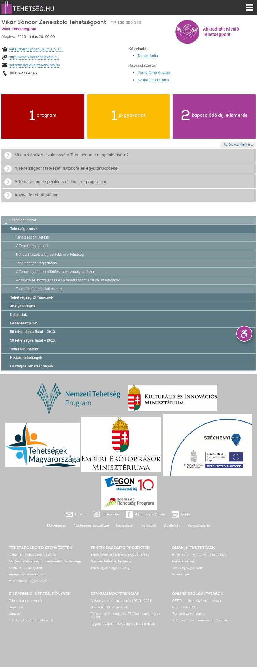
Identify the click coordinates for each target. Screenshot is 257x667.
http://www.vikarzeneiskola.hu (34, 57)
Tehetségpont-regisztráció (36, 263)
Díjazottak (18, 315)
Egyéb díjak (181, 574)
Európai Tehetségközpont (27, 574)
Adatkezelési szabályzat (91, 525)
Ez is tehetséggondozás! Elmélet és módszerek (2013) (125, 615)
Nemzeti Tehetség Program (111, 561)
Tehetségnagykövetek (188, 568)
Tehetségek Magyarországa (111, 568)
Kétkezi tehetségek (26, 358)
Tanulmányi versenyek (188, 613)
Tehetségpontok (23, 229)
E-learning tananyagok (25, 600)
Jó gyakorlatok (22, 306)
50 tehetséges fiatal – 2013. (33, 332)
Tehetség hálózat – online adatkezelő (199, 620)
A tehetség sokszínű (150, 514)
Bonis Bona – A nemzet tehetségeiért (199, 554)
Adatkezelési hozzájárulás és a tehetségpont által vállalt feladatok (68, 280)
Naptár (186, 514)
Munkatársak (56, 525)
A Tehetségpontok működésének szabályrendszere (56, 272)
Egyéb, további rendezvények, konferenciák (123, 624)
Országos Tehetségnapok (31, 366)
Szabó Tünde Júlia (153, 80)
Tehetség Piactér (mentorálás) (31, 620)
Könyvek (15, 613)
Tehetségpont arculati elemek (39, 289)
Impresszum (125, 525)
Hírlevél (80, 514)
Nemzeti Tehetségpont (25, 568)
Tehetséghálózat (23, 220)
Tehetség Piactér (24, 349)
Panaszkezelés (199, 525)
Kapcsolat (149, 525)
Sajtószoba (110, 514)
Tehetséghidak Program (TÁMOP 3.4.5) (120, 554)
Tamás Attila (147, 55)
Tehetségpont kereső (32, 237)
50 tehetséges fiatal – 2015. (33, 340)
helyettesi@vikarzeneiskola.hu (34, 65)
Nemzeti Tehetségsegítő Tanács (32, 554)
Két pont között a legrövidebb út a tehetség (50, 254)
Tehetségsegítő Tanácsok (31, 297)
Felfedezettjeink (23, 323)
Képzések (16, 607)
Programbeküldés (185, 607)
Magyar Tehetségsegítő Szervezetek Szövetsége (45, 561)
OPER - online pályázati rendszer (196, 600)
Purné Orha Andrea (153, 72)
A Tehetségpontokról (32, 246)
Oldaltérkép (171, 525)
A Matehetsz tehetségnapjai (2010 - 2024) (121, 600)
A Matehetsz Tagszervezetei (29, 581)
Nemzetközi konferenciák (109, 607)
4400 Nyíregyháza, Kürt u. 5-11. (36, 49)
